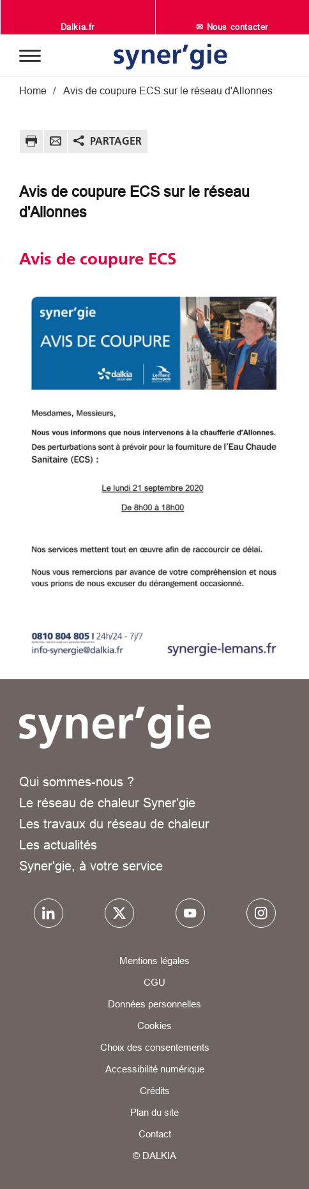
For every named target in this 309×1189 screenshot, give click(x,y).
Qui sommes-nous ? (76, 781)
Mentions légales (154, 960)
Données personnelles (154, 1003)
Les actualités (58, 844)
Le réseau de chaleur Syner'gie (107, 802)
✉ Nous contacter (232, 27)
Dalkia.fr (77, 27)
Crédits (155, 1090)
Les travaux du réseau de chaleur (114, 823)
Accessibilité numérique (154, 1068)
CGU (154, 982)
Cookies (154, 1025)
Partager (116, 140)
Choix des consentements (154, 1047)
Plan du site (154, 1112)
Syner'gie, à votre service (91, 865)
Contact (155, 1133)
